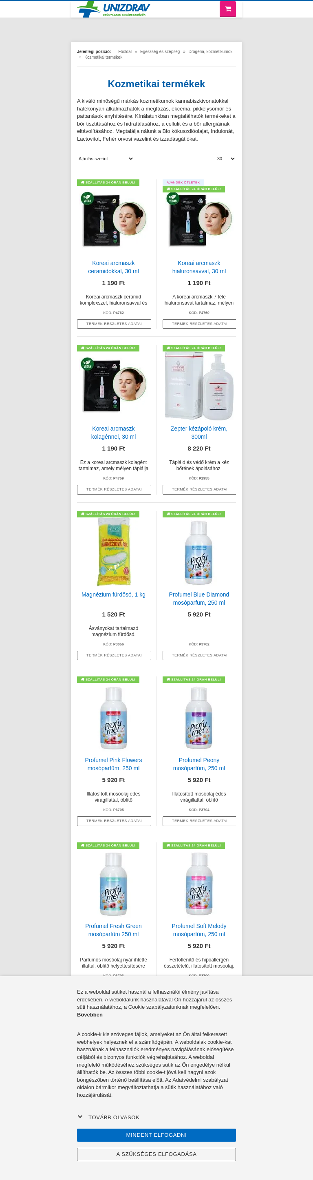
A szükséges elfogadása (156, 1154)
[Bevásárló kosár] (228, 9)
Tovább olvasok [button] (108, 1117)
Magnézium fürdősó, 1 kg (113, 594)
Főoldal (125, 51)
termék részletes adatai (114, 324)
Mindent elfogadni (156, 1135)
